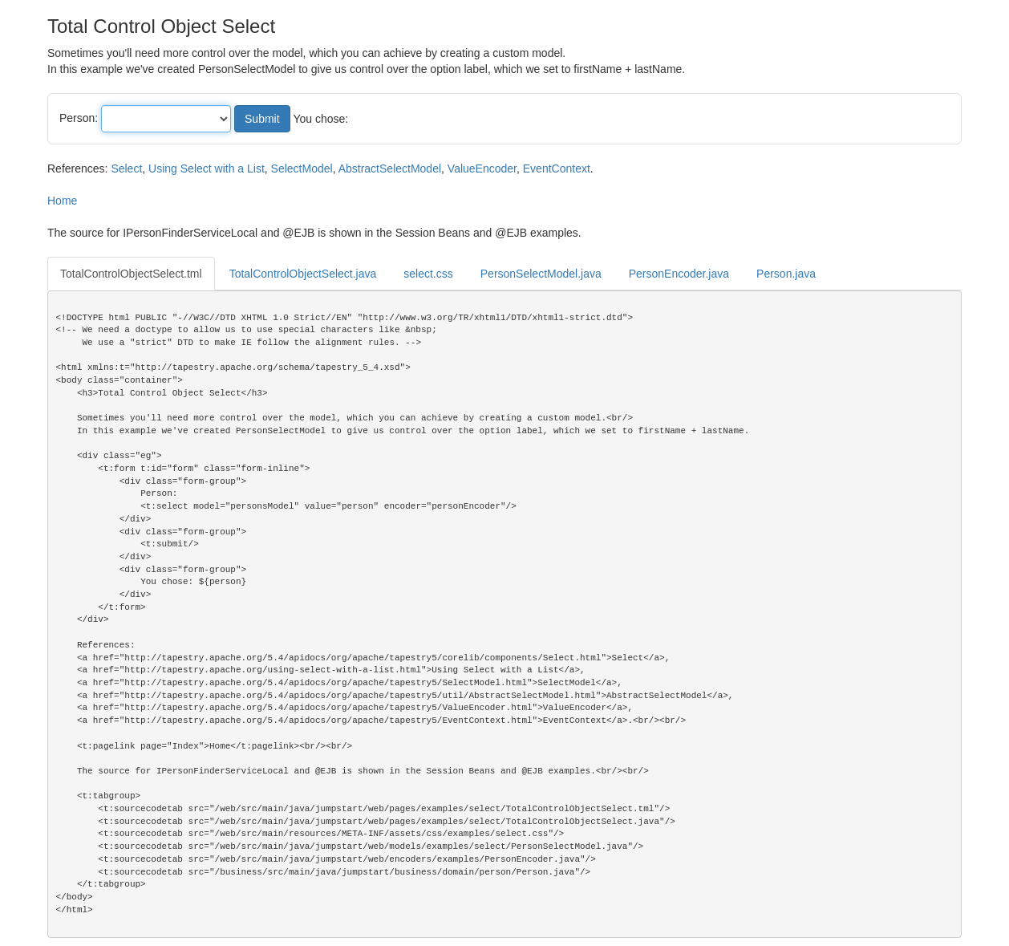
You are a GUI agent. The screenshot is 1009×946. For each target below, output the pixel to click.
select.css (427, 273)
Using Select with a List (206, 168)
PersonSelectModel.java (541, 273)
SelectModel (302, 168)
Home (62, 200)
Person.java (786, 273)
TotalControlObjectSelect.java (303, 273)
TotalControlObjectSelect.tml (131, 273)
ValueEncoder (482, 168)
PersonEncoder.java (679, 273)
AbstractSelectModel (389, 168)
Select (126, 168)
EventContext (556, 168)
